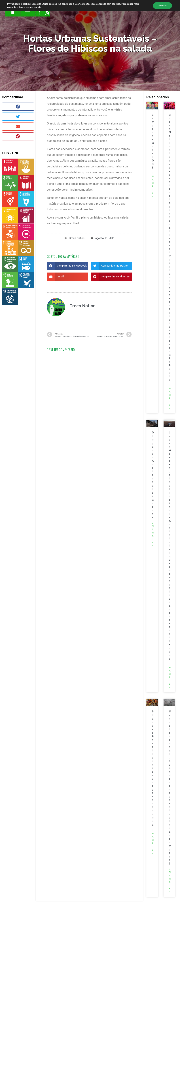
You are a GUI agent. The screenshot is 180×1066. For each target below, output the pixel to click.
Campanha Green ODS (153, 141)
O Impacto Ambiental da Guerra (153, 475)
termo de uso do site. (30, 7)
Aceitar (162, 5)
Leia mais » (153, 184)
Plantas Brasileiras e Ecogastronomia (153, 768)
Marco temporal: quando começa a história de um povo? (171, 787)
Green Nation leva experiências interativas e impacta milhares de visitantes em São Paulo (171, 247)
